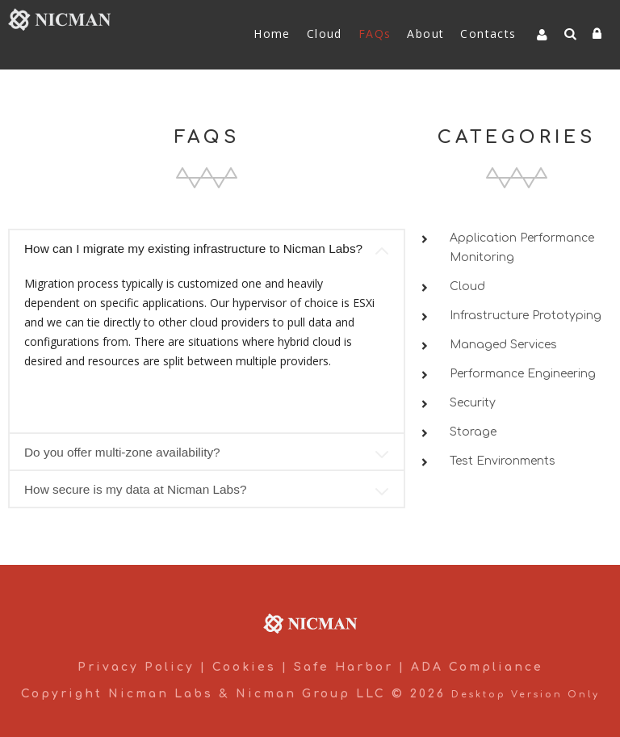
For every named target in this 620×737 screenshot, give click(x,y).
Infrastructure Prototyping (525, 316)
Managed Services (503, 345)
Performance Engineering (523, 374)
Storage (473, 432)
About (425, 33)
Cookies (244, 667)
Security (473, 403)
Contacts (488, 33)
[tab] (206, 247)
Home (272, 33)
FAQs (375, 33)
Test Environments (502, 461)
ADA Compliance (477, 667)
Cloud (324, 33)
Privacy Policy (136, 667)
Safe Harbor (343, 667)
